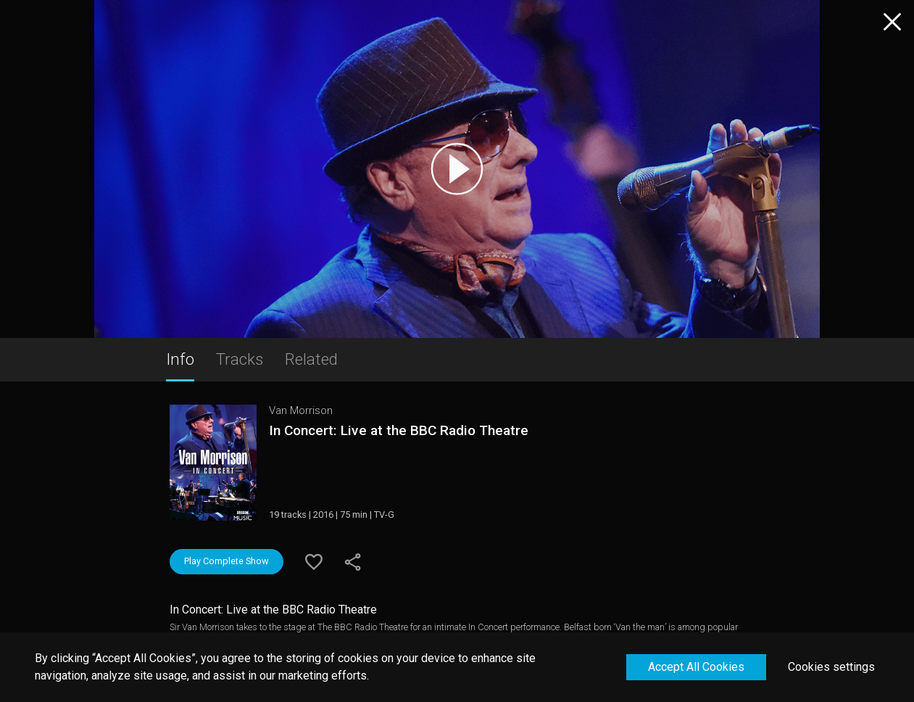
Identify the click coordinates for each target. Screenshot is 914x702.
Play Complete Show (226, 561)
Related (311, 359)
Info (180, 359)
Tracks (239, 359)
